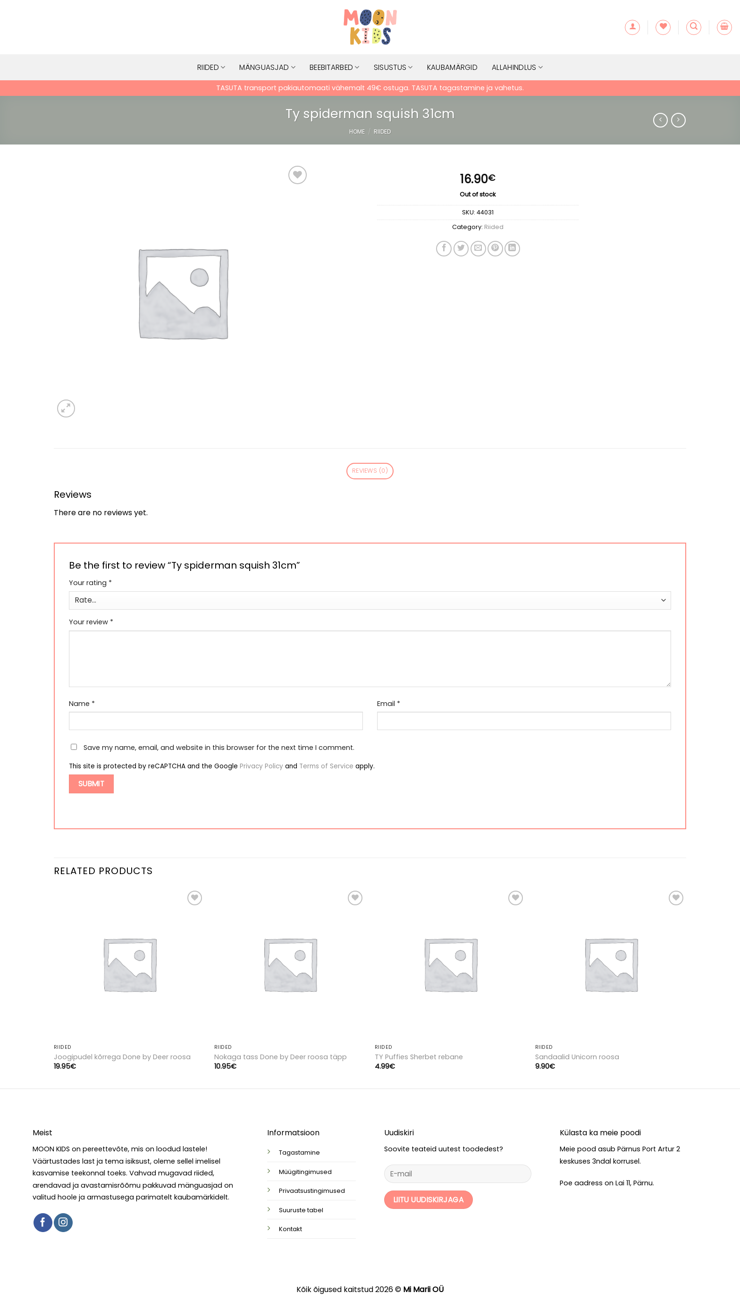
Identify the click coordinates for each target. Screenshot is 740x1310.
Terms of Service (326, 766)
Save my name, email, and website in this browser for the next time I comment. (219, 747)
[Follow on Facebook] (43, 1222)
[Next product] (660, 120)
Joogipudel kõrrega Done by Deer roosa (122, 1057)
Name (82, 703)
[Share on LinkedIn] (512, 248)
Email (388, 703)
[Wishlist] (663, 27)
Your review (91, 622)
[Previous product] (678, 120)
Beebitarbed (335, 67)
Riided (211, 67)
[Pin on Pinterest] (495, 248)
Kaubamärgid (452, 67)
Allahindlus (517, 67)
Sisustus (393, 67)
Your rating (90, 582)
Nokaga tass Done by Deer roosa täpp (280, 1057)
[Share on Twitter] (461, 248)
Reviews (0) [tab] (370, 471)
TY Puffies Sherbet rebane (419, 1057)
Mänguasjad (267, 67)
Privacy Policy (261, 766)
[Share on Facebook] (444, 248)
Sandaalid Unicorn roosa (577, 1057)
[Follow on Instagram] (63, 1222)
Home (357, 132)
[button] (632, 27)
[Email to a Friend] (478, 248)
